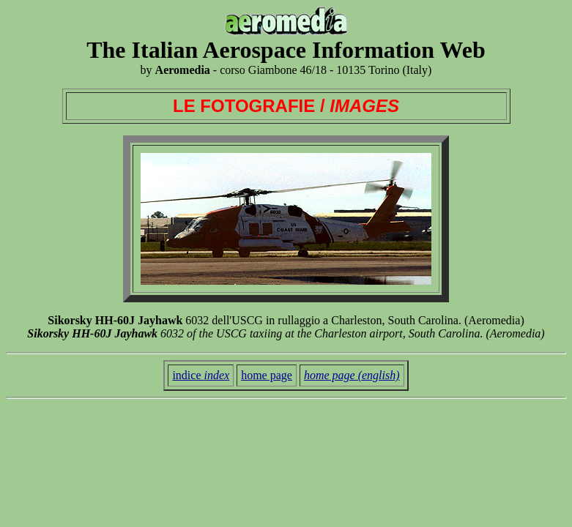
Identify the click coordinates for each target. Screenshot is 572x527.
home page (266, 375)
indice (200, 375)
